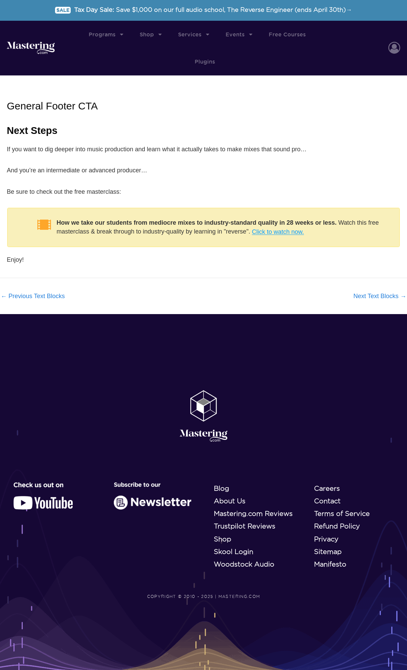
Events (239, 34)
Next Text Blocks (379, 296)
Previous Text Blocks (33, 296)
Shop (151, 34)
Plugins (205, 61)
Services (194, 34)
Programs (106, 34)
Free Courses (287, 34)
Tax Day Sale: (203, 9)
